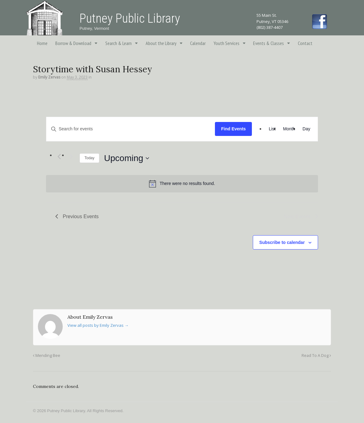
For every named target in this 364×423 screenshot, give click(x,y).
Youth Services (226, 43)
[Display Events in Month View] (289, 129)
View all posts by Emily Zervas (98, 325)
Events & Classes (268, 43)
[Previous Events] (59, 156)
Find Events (233, 128)
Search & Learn (118, 43)
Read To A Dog (316, 355)
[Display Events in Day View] (306, 129)
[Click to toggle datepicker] (126, 158)
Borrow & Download (73, 43)
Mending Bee (46, 355)
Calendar (198, 43)
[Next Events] (71, 156)
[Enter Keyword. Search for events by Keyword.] (130, 129)
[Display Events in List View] (272, 129)
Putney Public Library (130, 18)
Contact (305, 43)
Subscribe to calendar (282, 242)
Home (42, 43)
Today (89, 158)
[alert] (182, 183)
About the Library (161, 43)
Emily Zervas (49, 77)
